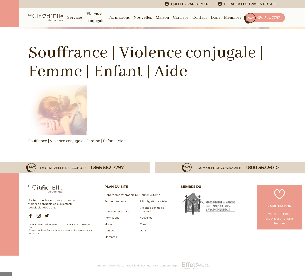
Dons (215, 17)
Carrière (180, 17)
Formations (119, 17)
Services (75, 17)
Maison (162, 17)
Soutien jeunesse (115, 201)
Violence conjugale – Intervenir (153, 209)
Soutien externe (150, 194)
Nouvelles (143, 17)
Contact (199, 17)
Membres (232, 17)
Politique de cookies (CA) (78, 224)
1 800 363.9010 (262, 167)
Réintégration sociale (153, 201)
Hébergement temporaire (121, 194)
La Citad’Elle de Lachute (136, 265)
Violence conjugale (117, 211)
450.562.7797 (262, 17)
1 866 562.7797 (107, 167)
